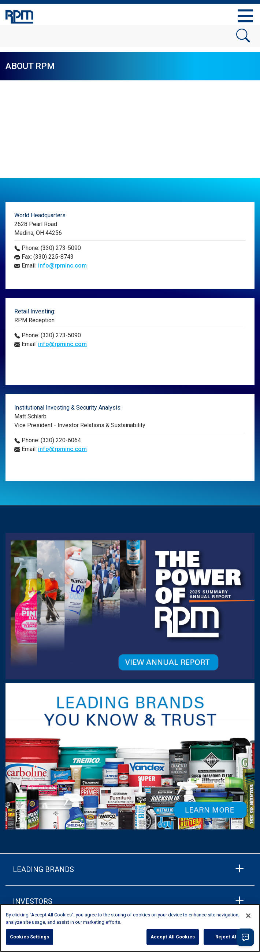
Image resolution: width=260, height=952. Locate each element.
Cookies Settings (29, 937)
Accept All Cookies (173, 937)
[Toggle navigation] (245, 16)
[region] (130, 928)
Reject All (226, 937)
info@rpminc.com (62, 265)
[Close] (248, 916)
